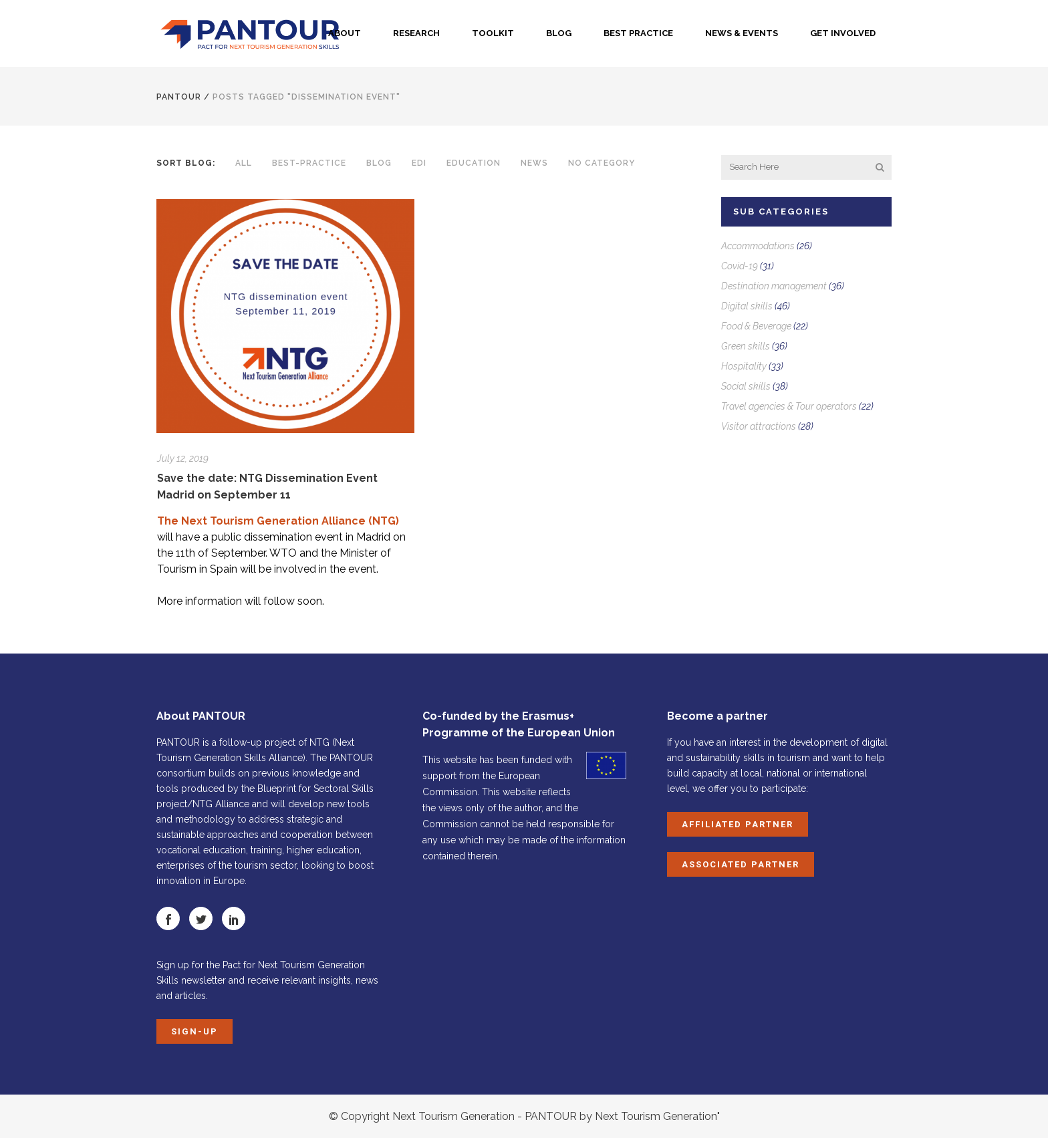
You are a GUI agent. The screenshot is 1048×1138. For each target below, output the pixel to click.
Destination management (774, 286)
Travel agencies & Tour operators (789, 406)
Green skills (745, 346)
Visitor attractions (758, 426)
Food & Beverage (756, 326)
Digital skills (747, 306)
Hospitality (744, 366)
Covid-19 (739, 266)
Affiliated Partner (737, 824)
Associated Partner (740, 864)
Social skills (746, 386)
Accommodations (758, 246)
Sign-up (194, 1031)
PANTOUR (178, 97)
